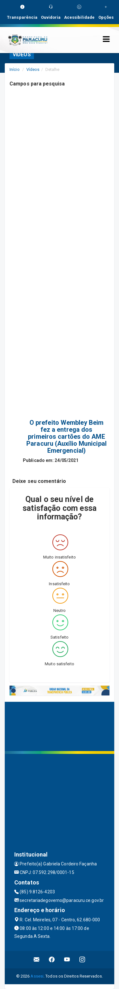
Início (15, 69)
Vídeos (33, 69)
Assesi (36, 976)
